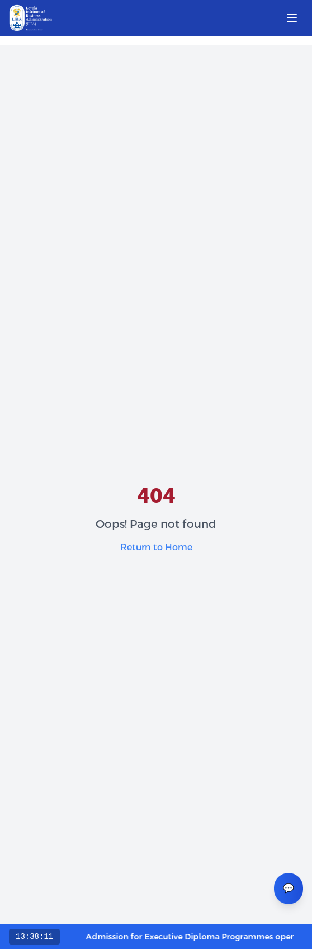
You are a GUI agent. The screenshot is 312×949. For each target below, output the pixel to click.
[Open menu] (292, 18)
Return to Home (156, 547)
